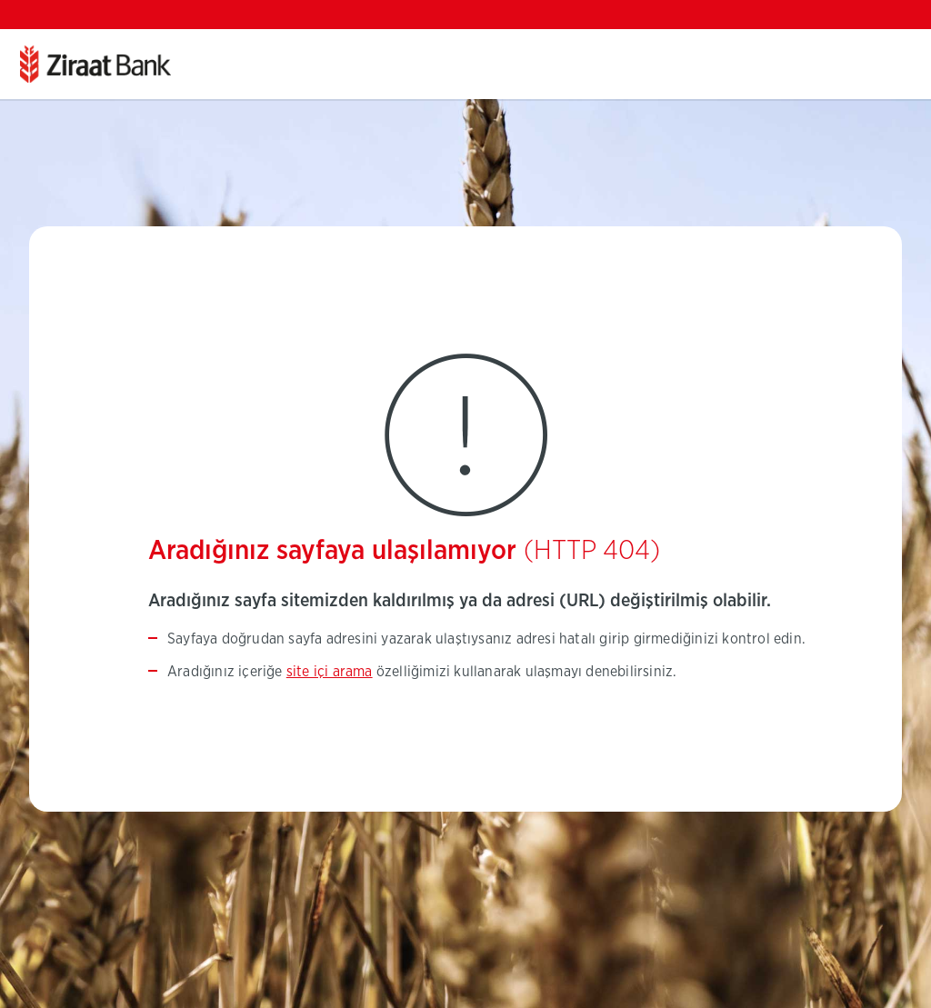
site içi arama (329, 671)
